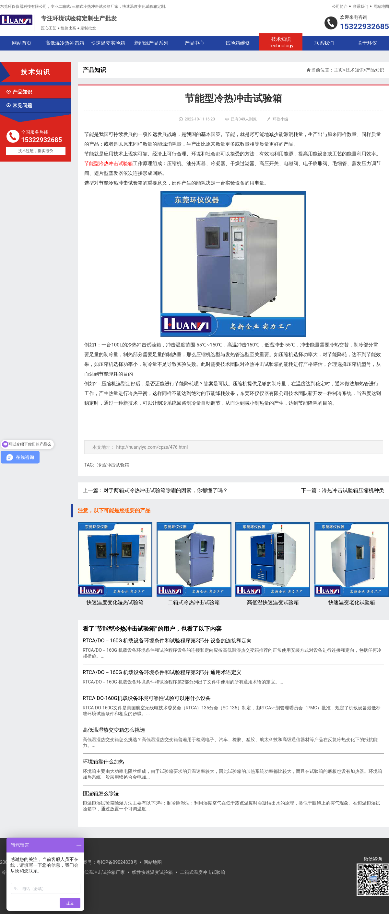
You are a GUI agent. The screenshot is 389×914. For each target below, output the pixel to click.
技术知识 (280, 42)
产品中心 (194, 43)
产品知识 (19, 91)
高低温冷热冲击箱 (64, 43)
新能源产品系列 (151, 43)
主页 (338, 70)
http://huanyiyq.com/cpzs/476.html (152, 447)
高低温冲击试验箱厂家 (102, 872)
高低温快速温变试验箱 (272, 563)
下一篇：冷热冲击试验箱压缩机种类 (342, 490)
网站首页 (21, 43)
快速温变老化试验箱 (351, 563)
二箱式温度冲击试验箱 (202, 872)
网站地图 (381, 6)
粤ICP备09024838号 (117, 862)
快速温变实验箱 (108, 43)
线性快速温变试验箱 (152, 872)
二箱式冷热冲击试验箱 (194, 563)
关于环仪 (367, 43)
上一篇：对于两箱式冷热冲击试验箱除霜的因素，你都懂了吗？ (155, 490)
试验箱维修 (238, 43)
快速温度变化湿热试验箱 (115, 563)
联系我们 (360, 6)
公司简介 (340, 6)
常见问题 (19, 105)
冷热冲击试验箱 (113, 465)
